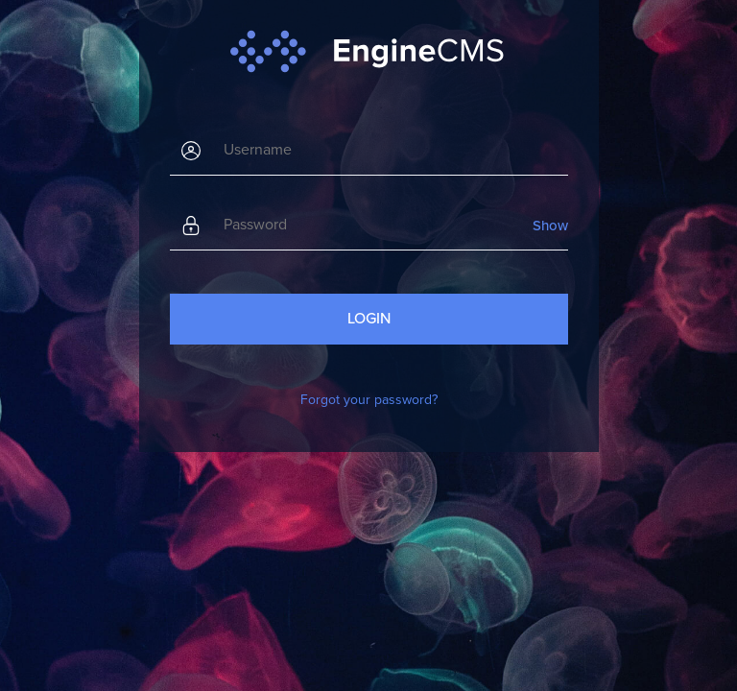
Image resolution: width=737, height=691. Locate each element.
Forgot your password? (369, 400)
